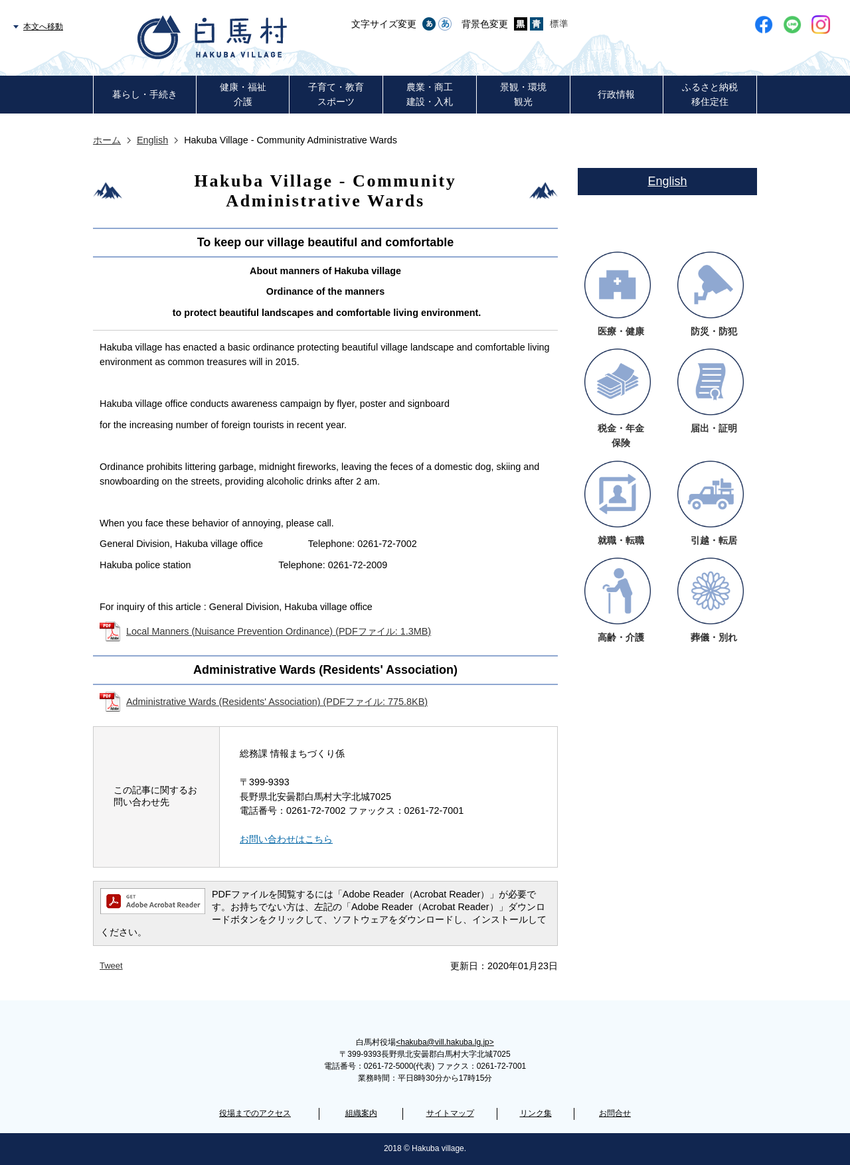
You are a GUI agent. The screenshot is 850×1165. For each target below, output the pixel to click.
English (152, 140)
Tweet (111, 966)
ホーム (107, 140)
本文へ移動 (43, 26)
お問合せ (615, 1113)
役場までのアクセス (255, 1113)
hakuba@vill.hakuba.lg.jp (444, 1042)
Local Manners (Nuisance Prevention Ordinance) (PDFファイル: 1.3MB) (278, 631)
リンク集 (536, 1113)
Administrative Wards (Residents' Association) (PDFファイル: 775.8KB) (277, 701)
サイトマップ (450, 1113)
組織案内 (361, 1113)
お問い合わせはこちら (286, 839)
